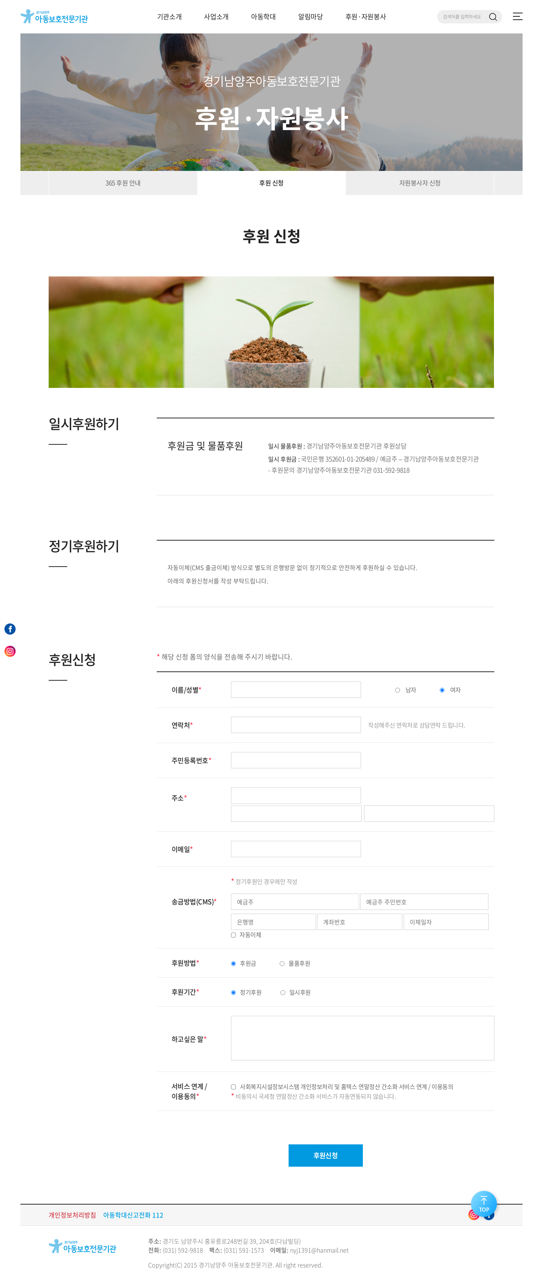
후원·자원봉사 (365, 17)
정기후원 (246, 992)
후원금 (243, 963)
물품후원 (295, 963)
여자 (450, 689)
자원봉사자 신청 (420, 182)
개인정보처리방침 (72, 1214)
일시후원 (295, 992)
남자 (405, 689)
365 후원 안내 (122, 182)
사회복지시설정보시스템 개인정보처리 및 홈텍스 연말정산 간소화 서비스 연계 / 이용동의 (342, 1086)
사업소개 (216, 17)
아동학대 (263, 17)
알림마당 (310, 17)
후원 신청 (271, 182)
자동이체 (246, 934)
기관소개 (169, 17)
